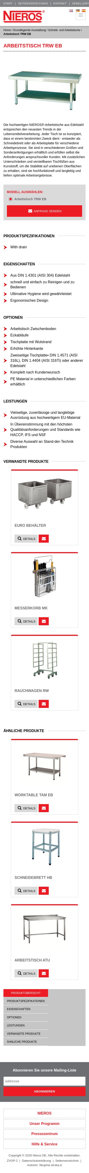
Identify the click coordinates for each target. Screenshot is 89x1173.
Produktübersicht (25, 993)
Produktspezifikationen (26, 1001)
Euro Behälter (30, 525)
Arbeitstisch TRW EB (30, 199)
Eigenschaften (18, 1009)
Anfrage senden (44, 211)
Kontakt (60, 3)
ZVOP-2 (12, 1160)
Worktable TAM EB (33, 795)
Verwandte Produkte (23, 1033)
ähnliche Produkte (22, 1041)
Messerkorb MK (31, 608)
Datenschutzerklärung (36, 1160)
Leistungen (16, 1025)
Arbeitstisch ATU (32, 960)
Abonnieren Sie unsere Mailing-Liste (44, 1070)
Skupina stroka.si (50, 1165)
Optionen (14, 1017)
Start (8, 3)
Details (26, 538)
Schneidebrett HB (33, 878)
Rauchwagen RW (31, 691)
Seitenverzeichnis (33, 3)
